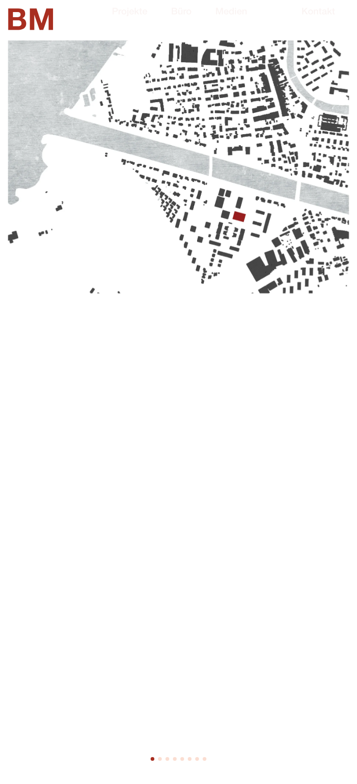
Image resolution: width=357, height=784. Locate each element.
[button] (152, 759)
